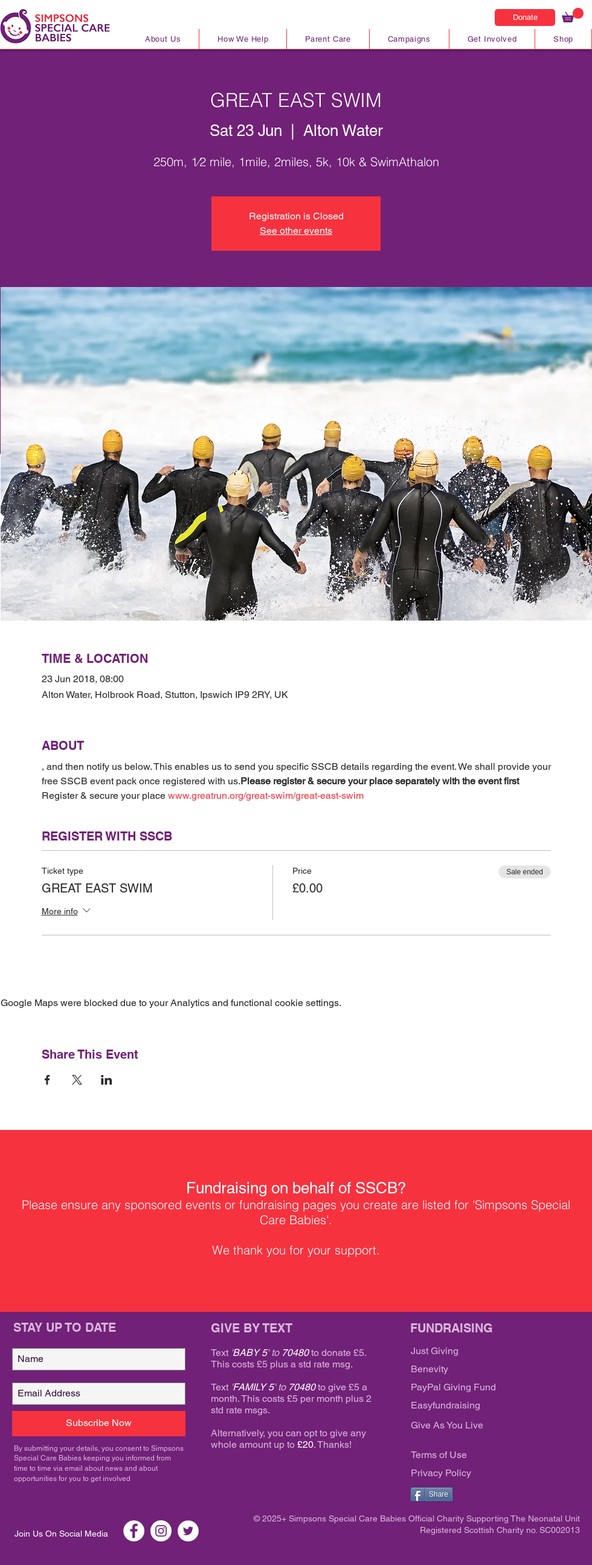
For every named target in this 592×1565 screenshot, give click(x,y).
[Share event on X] (77, 1080)
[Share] (431, 1494)
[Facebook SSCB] (133, 1530)
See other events (296, 230)
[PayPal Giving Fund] (483, 1388)
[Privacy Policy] (483, 1474)
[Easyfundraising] (483, 1406)
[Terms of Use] (483, 1456)
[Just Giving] (483, 1352)
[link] (573, 15)
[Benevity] (483, 1370)
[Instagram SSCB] (161, 1530)
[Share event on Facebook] (47, 1080)
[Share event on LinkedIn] (106, 1080)
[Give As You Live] (483, 1426)
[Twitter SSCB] (188, 1530)
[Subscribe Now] (98, 1423)
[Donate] (525, 17)
